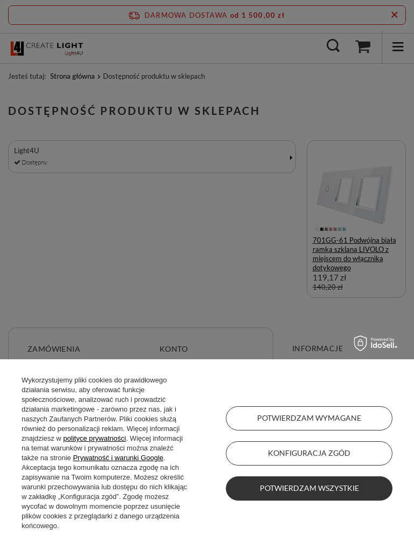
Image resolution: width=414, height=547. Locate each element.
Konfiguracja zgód (309, 452)
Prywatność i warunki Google (118, 458)
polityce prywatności (94, 438)
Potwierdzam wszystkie (309, 488)
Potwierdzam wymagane (309, 417)
